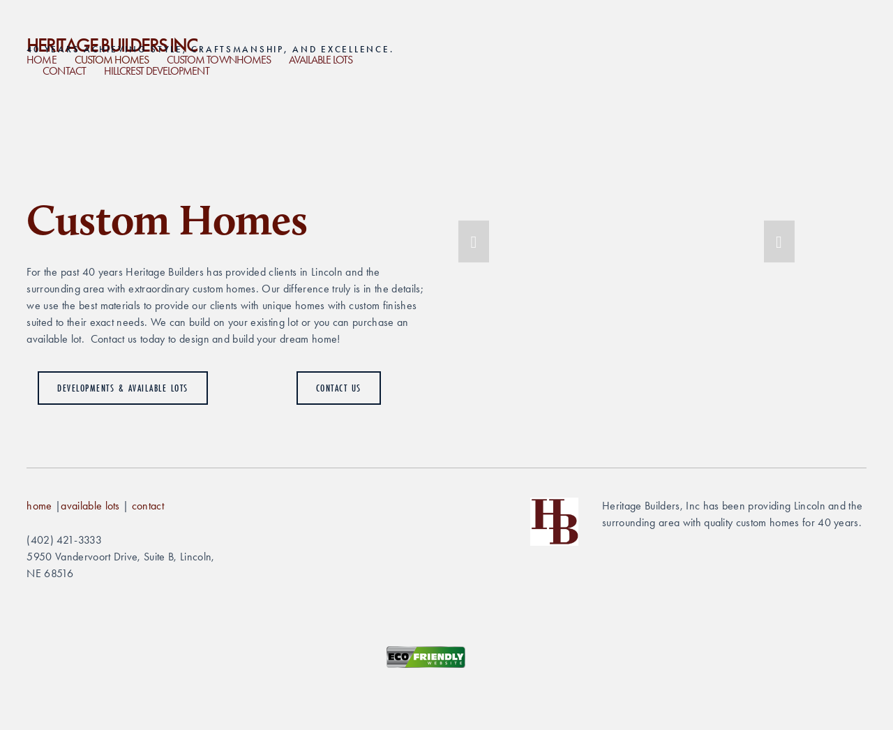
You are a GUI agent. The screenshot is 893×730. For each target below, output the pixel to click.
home (39, 505)
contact (148, 505)
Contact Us (338, 388)
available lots (90, 505)
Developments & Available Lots (122, 388)
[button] (473, 241)
